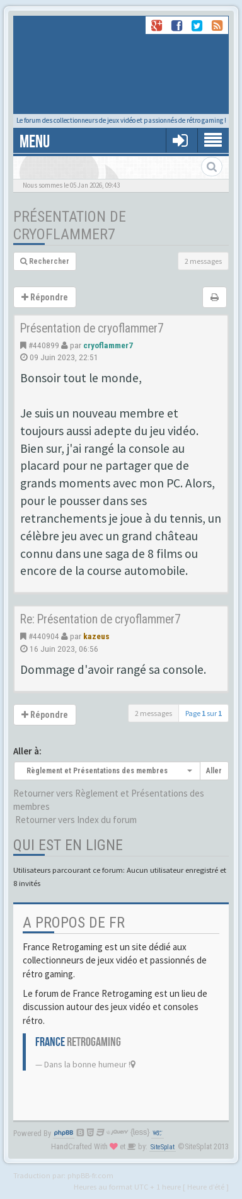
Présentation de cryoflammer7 (69, 225)
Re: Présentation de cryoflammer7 (100, 619)
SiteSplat (163, 1147)
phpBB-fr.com (90, 1175)
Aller (214, 770)
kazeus (96, 636)
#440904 (43, 636)
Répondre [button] (44, 297)
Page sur (203, 713)
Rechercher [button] (44, 261)
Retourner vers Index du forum (76, 820)
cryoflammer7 (108, 345)
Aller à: (27, 751)
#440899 (43, 345)
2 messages (203, 261)
